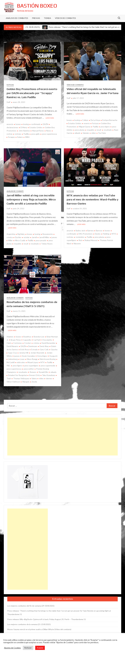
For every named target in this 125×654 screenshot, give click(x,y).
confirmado (35, 124)
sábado (77, 133)
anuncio (10, 124)
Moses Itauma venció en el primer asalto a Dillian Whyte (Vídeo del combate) (39, 629)
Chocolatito (47, 340)
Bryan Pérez (16, 340)
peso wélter (29, 369)
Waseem (77, 243)
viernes (49, 378)
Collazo (85, 120)
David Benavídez (48, 343)
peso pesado (41, 240)
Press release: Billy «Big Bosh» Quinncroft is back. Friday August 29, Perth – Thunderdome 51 (46, 619)
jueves (54, 237)
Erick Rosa (24, 349)
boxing (26, 124)
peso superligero (31, 365)
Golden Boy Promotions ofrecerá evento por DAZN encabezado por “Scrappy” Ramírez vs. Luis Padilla (32, 93)
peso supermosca (49, 134)
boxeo (18, 124)
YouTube (102, 133)
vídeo (93, 133)
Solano (20, 137)
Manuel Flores (38, 131)
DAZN (45, 124)
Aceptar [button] (40, 648)
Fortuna (95, 123)
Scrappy (11, 137)
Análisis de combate (15, 191)
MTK (114, 234)
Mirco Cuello (20, 240)
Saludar (86, 133)
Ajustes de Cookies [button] (12, 648)
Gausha (54, 349)
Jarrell (34, 237)
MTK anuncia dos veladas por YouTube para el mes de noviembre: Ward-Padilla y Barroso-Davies (92, 199)
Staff (8, 102)
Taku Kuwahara (48, 375)
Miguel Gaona (84, 126)
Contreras (17, 343)
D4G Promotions (85, 234)
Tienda (47, 18)
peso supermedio (48, 365)
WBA (27, 137)
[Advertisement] (62, 436)
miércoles (21, 362)
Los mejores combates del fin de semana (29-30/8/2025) (30, 606)
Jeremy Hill (23, 353)
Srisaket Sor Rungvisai (17, 375)
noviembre (80, 237)
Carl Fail (36, 340)
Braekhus (27, 336)
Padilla (26, 134)
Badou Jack (80, 230)
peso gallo (35, 134)
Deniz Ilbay (44, 346)
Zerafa (34, 382)
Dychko (18, 237)
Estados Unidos (36, 127)
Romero (33, 372)
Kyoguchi (53, 356)
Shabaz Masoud (90, 240)
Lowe (22, 359)
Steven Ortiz (34, 375)
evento (87, 123)
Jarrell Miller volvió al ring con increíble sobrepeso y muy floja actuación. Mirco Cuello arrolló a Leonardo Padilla (31, 199)
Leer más (50, 118)
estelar (27, 237)
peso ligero (105, 126)
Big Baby (21, 234)
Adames (10, 336)
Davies (98, 234)
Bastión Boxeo (37, 6)
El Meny (24, 127)
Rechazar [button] (28, 648)
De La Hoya (95, 120)
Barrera (90, 230)
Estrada (34, 349)
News (48, 131)
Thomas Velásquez (21, 378)
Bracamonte (48, 234)
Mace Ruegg (32, 359)
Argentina (11, 234)
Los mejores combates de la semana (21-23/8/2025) (29, 624)
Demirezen (32, 346)
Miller (10, 240)
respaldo (90, 130)
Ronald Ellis (43, 372)
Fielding (106, 234)
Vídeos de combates (65, 18)
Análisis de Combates (17, 18)
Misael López (32, 362)
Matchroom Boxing (48, 359)
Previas (36, 18)
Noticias (10, 85)
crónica (36, 343)
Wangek (25, 382)
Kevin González (28, 356)
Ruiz (80, 240)
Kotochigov (42, 356)
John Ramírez (24, 131)
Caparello (27, 340)
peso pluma (80, 130)
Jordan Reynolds (37, 353)
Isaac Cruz (12, 353)
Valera (34, 378)
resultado (108, 130)
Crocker (27, 343)
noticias (18, 134)
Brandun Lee (39, 336)
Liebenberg (13, 359)
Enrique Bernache (109, 120)
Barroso (99, 230)
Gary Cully (44, 349)
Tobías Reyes (47, 243)
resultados (22, 372)
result (98, 130)
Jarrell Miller (44, 237)
